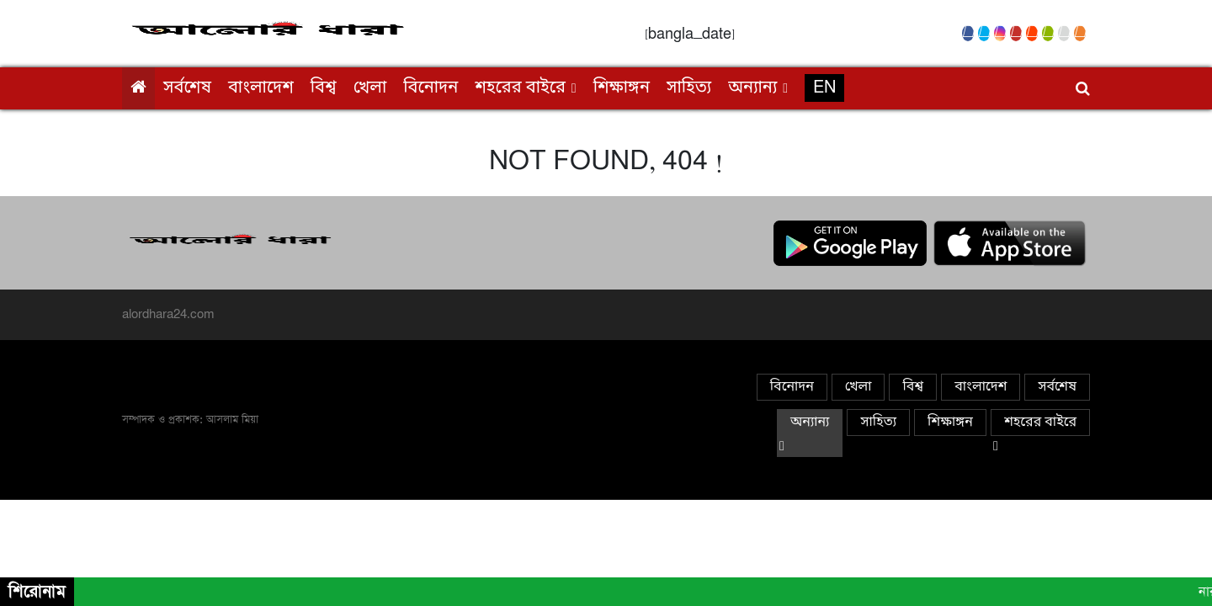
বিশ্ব (324, 88)
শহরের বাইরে (520, 88)
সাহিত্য (689, 88)
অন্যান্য (752, 88)
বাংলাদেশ (261, 88)
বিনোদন (430, 88)
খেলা (370, 88)
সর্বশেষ (187, 88)
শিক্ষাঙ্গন (621, 88)
